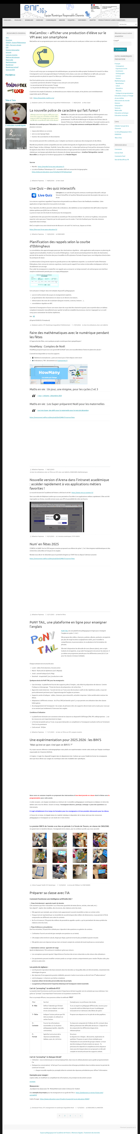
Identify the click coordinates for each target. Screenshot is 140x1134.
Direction (9, 40)
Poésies (118, 78)
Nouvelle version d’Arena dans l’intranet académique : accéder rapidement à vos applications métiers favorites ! (69, 484)
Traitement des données (92, 1133)
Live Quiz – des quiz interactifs (52, 188)
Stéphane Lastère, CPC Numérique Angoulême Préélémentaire (51, 103)
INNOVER (100, 1108)
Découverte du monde (122, 101)
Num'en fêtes (61, 614)
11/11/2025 (50, 732)
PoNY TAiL (64, 631)
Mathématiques (83, 472)
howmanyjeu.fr (62, 361)
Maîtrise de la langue (13, 57)
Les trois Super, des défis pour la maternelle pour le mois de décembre (62, 410)
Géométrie (119, 88)
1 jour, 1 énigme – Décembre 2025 (49, 396)
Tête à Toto (118, 138)
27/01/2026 (77, 325)
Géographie (118, 106)
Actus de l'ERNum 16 (75, 885)
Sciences (117, 108)
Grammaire (119, 71)
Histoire (117, 103)
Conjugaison (120, 66)
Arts (7, 38)
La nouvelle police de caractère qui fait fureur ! (65, 110)
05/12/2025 (50, 536)
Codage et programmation (124, 93)
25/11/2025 (50, 614)
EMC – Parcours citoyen (13, 45)
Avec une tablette (102, 325)
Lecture (118, 76)
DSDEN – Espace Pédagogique (16, 43)
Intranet (8, 52)
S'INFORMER (86, 885)
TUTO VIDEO (76, 536)
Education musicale (121, 115)
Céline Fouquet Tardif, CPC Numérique (43, 885)
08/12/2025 (50, 469)
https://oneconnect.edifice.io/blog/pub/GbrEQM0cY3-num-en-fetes (52, 417)
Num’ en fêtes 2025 (44, 544)
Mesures (118, 91)
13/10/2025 (80, 1108)
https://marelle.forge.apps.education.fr (51, 167)
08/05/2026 (77, 103)
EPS (7, 47)
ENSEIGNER (61, 234)
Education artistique (121, 113)
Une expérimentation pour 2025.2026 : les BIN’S (65, 740)
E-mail (116, 41)
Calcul (118, 86)
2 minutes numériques (64, 536)
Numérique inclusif (12, 67)
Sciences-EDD (10, 70)
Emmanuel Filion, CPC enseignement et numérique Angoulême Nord (53, 1108)
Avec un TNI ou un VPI (51, 472)
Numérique (9, 65)
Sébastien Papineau (38, 181)
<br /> (70, 443)
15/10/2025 (62, 885)
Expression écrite (121, 69)
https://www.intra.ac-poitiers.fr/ (82, 493)
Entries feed (119, 153)
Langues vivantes (76, 732)
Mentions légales (77, 1133)
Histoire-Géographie (12, 50)
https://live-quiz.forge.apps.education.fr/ (43, 229)
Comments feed (120, 156)
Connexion (118, 149)
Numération (120, 83)
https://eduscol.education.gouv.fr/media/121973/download (52, 172)
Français (117, 64)
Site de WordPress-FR (122, 160)
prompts (32, 1082)
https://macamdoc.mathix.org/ (43, 98)
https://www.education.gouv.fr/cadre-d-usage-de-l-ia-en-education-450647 (64, 1099)
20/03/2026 (50, 234)
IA (95, 1108)
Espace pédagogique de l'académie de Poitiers (55, 1133)
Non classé (87, 103)
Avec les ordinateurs (90, 325)
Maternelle (9, 60)
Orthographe (120, 74)
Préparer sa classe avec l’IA (50, 893)
